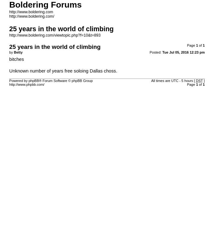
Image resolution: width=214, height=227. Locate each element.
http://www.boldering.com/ (31, 16)
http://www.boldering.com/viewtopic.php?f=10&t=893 (54, 35)
